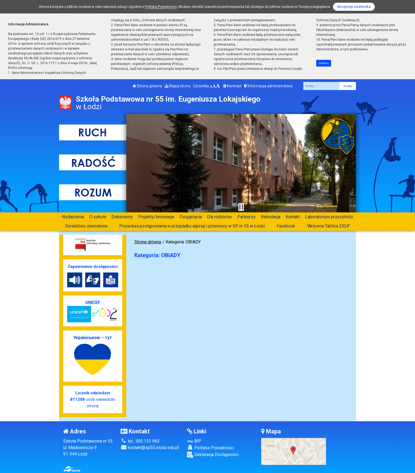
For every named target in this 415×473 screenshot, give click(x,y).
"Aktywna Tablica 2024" (328, 226)
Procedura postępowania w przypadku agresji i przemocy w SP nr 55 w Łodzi (192, 226)
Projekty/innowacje (156, 216)
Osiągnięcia (191, 216)
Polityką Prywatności (161, 7)
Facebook (286, 226)
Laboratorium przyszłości (329, 216)
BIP (194, 441)
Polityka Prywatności (210, 447)
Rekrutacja (270, 216)
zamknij (324, 63)
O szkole (97, 216)
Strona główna (147, 86)
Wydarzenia (73, 216)
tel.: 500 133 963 (140, 441)
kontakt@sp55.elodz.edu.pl (150, 447)
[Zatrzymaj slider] (241, 207)
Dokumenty (122, 216)
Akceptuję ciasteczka (354, 7)
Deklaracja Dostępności (213, 455)
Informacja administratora (268, 86)
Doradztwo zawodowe (86, 226)
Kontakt (292, 216)
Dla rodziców (219, 216)
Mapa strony (178, 86)
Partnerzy (246, 216)
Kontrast (232, 86)
